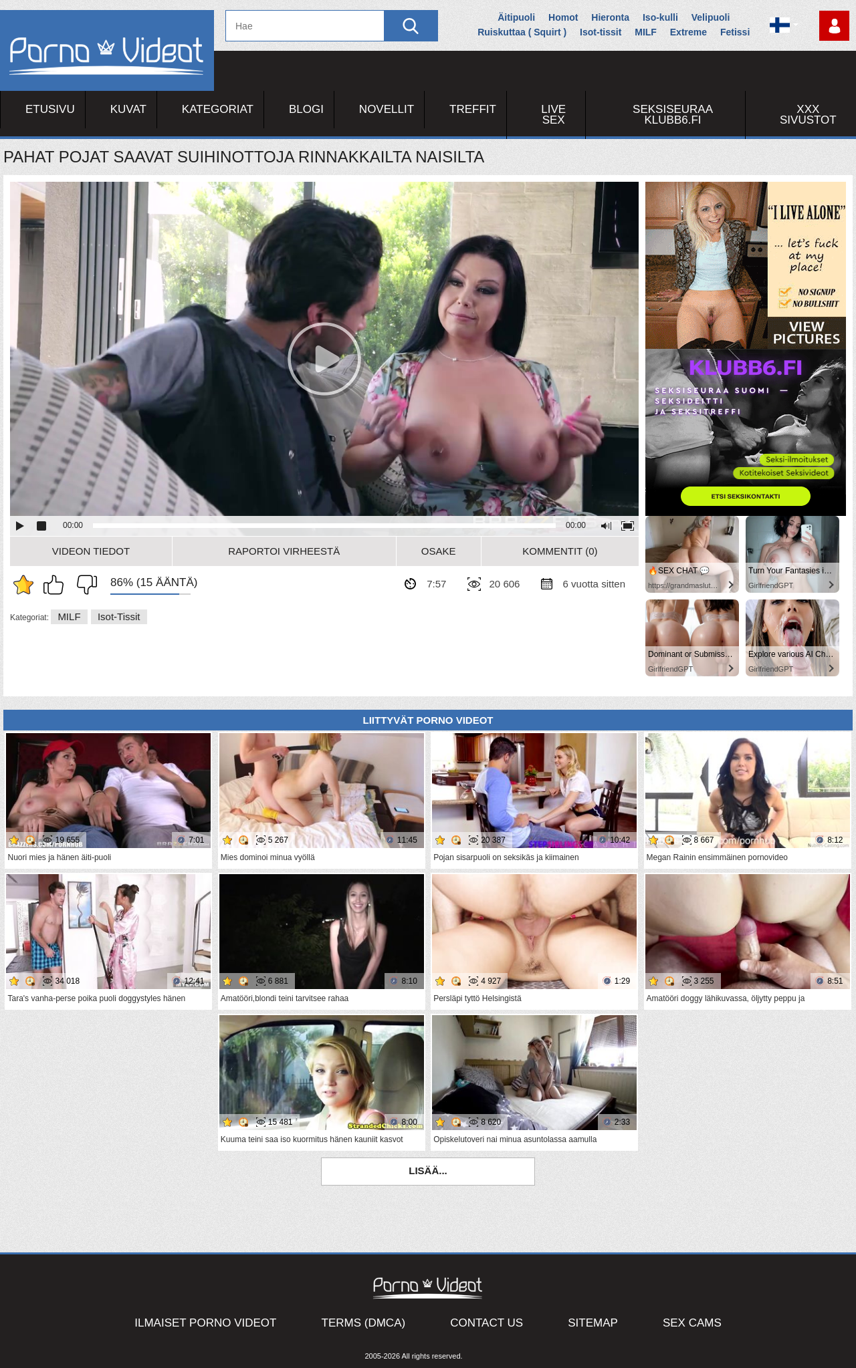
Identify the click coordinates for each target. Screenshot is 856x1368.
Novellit (386, 109)
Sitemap (593, 1323)
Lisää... (428, 1170)
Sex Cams (692, 1323)
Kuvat (128, 109)
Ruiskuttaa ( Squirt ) (521, 32)
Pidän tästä (56, 585)
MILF (646, 32)
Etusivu (50, 109)
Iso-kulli (660, 17)
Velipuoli (710, 17)
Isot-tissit (600, 32)
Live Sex (553, 114)
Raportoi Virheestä (284, 551)
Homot (563, 17)
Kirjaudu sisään (834, 26)
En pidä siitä (83, 585)
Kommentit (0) (559, 551)
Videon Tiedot (91, 551)
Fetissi (735, 32)
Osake (438, 551)
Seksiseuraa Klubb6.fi (673, 114)
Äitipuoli (516, 17)
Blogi (306, 109)
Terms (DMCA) (364, 1323)
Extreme (688, 32)
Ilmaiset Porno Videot (205, 1323)
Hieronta (610, 17)
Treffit (472, 109)
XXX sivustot (808, 114)
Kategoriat (217, 109)
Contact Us (486, 1323)
